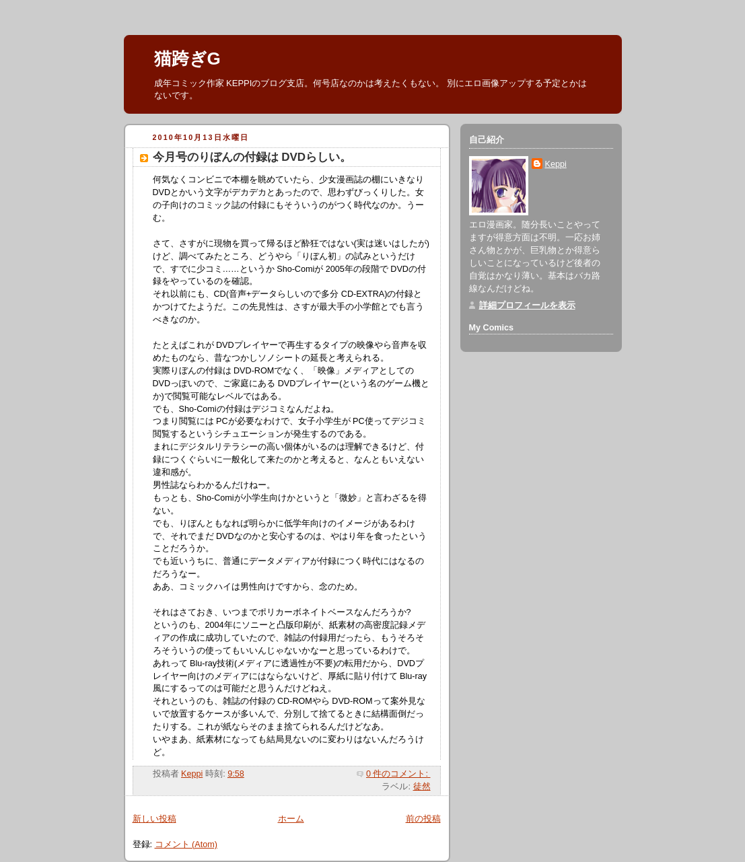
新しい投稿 (154, 819)
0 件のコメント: (398, 774)
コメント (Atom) (186, 844)
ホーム (291, 819)
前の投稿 (423, 819)
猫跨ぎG (187, 58)
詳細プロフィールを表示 (527, 305)
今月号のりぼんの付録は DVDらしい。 (252, 157)
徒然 (422, 786)
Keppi (556, 164)
